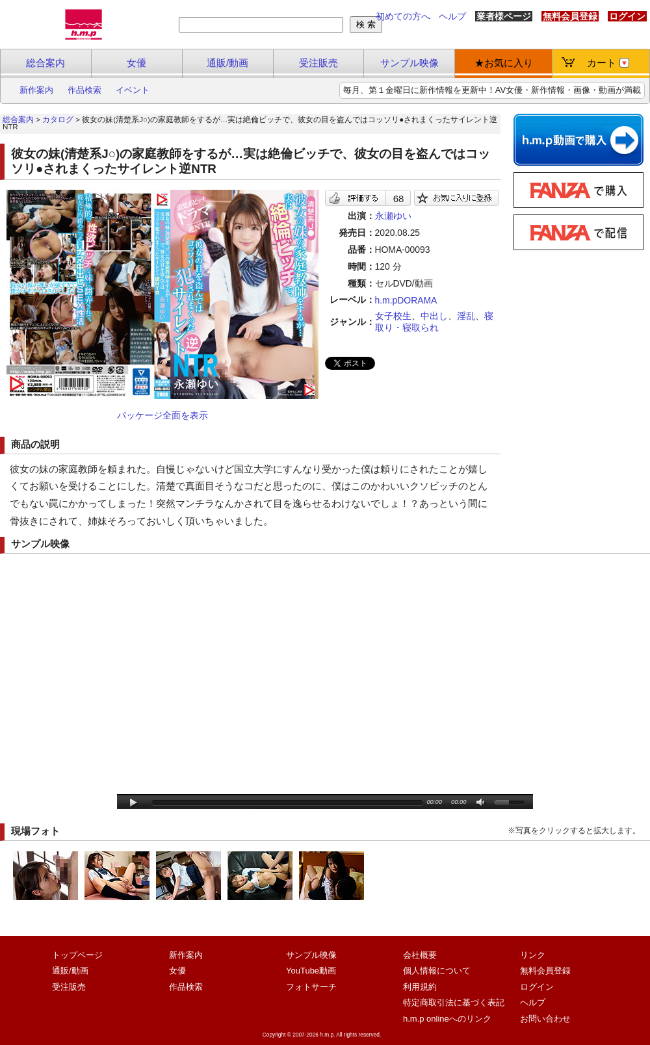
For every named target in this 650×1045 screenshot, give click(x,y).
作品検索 (84, 90)
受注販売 (318, 62)
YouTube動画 (311, 970)
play (133, 803)
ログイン (627, 16)
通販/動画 (227, 62)
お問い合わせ (545, 1019)
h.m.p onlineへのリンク (447, 1019)
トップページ (77, 955)
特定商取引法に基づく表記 (453, 1002)
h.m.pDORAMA (406, 300)
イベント (133, 90)
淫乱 (466, 316)
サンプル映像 (409, 62)
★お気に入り (503, 62)
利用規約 (420, 987)
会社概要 (420, 955)
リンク (532, 955)
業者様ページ (503, 16)
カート (608, 62)
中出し (434, 316)
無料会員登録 (570, 16)
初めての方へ (403, 16)
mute (481, 803)
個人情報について (437, 970)
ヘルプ (452, 16)
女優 (136, 62)
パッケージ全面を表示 (162, 415)
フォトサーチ (311, 987)
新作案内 (36, 90)
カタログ (57, 119)
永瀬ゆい (393, 216)
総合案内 (45, 62)
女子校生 (393, 316)
